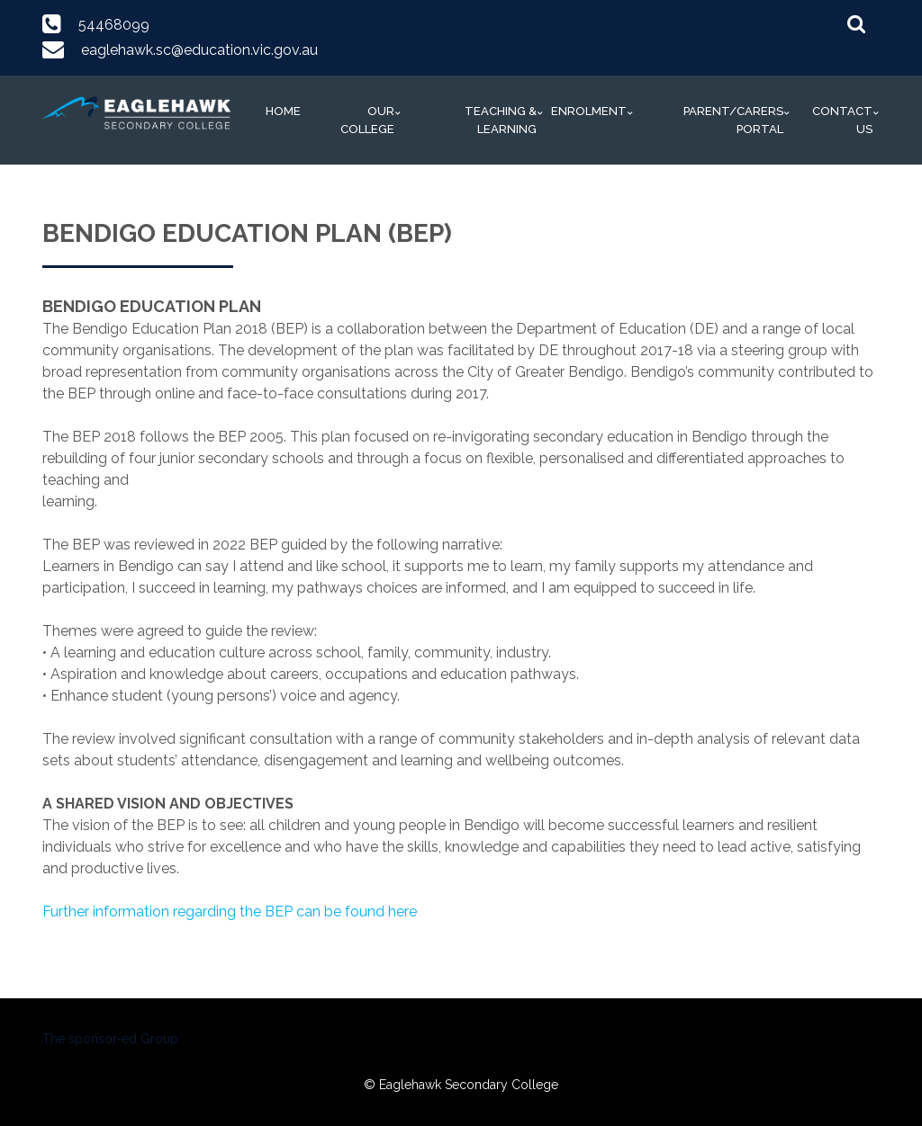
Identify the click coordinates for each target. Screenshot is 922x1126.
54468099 (113, 24)
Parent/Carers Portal (733, 120)
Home (283, 111)
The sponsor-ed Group (110, 1039)
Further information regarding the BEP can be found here (229, 911)
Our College (367, 120)
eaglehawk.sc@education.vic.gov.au (199, 49)
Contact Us (842, 120)
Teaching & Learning (501, 120)
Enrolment (589, 111)
